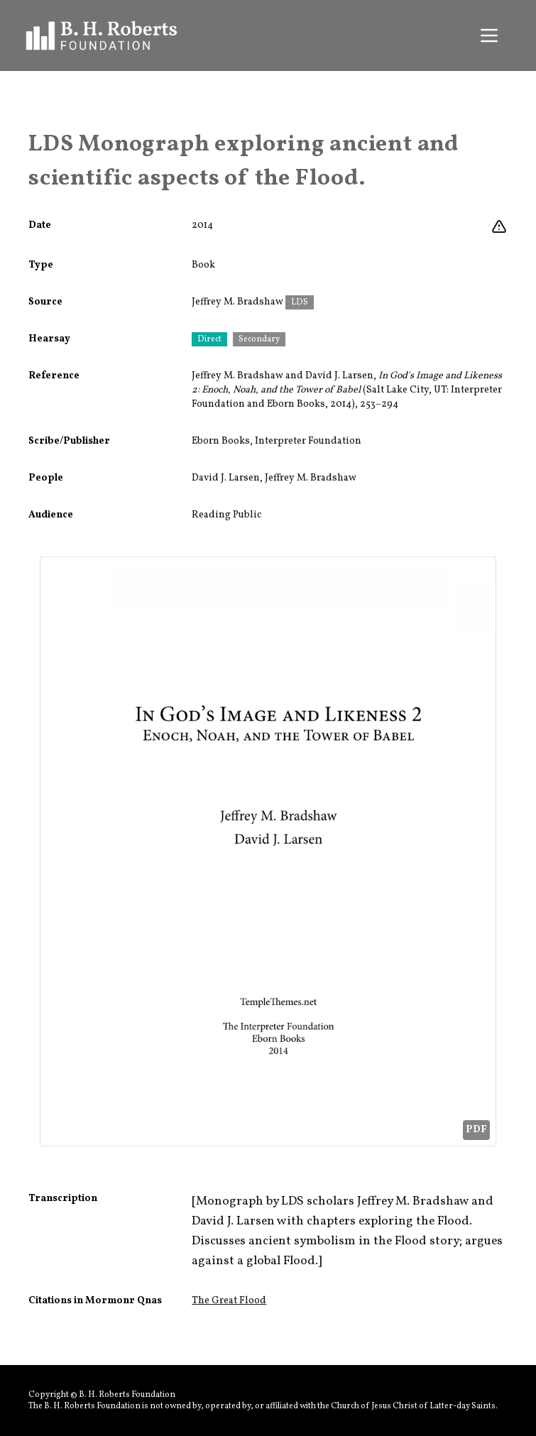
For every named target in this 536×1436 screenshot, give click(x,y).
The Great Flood (229, 1301)
